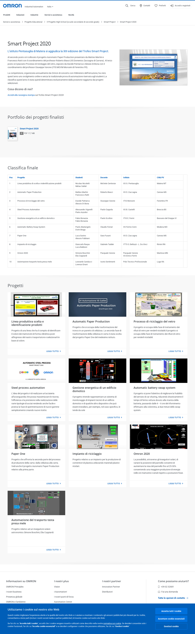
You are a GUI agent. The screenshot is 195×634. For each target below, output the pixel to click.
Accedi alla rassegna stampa (21, 95)
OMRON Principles (14, 586)
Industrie (34, 15)
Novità (71, 15)
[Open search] (130, 6)
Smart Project (109, 22)
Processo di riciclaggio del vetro (154, 321)
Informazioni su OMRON (21, 581)
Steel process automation (28, 388)
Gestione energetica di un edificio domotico (94, 389)
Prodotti (6, 15)
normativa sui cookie (112, 623)
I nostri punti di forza (64, 597)
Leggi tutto (52, 351)
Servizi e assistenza (53, 15)
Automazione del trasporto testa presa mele (32, 521)
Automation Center (63, 602)
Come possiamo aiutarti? (173, 581)
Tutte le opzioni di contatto (173, 598)
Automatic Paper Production (91, 321)
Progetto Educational (33, 22)
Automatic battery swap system (154, 388)
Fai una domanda (168, 592)
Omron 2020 (142, 454)
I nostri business (13, 592)
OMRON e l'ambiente (15, 602)
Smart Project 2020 (29, 129)
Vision (57, 586)
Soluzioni (20, 15)
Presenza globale (14, 597)
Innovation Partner (111, 586)
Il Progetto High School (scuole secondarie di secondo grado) (73, 22)
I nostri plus (61, 581)
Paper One (18, 454)
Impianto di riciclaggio (87, 454)
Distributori (107, 592)
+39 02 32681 (166, 586)
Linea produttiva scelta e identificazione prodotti (27, 323)
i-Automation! (60, 592)
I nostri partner (111, 581)
